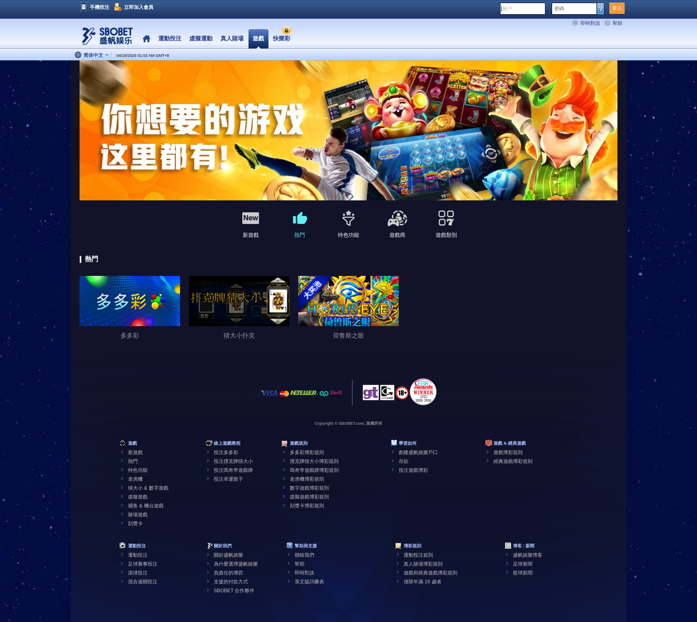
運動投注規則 (418, 555)
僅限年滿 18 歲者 (422, 581)
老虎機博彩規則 (307, 479)
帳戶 (508, 8)
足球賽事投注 (142, 563)
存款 (404, 461)
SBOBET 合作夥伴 (234, 590)
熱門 (133, 461)
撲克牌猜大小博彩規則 (314, 461)
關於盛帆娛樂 (228, 555)
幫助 (617, 23)
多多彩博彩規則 (307, 452)
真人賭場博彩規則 (423, 563)
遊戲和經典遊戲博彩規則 (430, 572)
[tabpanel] (348, 130)
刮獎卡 (135, 523)
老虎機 (135, 479)
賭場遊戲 (138, 514)
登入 (617, 8)
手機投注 (99, 7)
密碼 (559, 8)
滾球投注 (138, 572)
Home (146, 39)
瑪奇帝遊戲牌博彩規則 (314, 470)
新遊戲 (135, 452)
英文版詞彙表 (309, 581)
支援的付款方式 (231, 581)
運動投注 (138, 555)
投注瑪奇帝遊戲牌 (233, 470)
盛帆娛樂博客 (527, 555)
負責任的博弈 (228, 572)
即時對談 (590, 23)
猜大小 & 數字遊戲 (148, 487)
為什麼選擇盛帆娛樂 (236, 563)
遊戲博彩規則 (508, 452)
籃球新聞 (523, 572)
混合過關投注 (142, 581)
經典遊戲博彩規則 (513, 461)
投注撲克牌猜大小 (233, 461)
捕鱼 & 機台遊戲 (145, 505)
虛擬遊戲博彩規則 (309, 496)
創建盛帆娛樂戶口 (418, 452)
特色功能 (138, 470)
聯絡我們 (304, 555)
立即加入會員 (138, 7)
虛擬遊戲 (138, 496)
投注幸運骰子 (228, 479)
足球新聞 (523, 563)
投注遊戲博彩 (413, 470)
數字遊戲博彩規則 (309, 487)
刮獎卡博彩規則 (307, 505)
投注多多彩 (226, 452)
